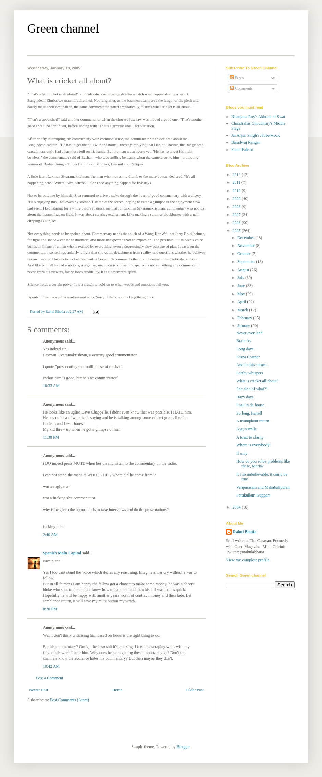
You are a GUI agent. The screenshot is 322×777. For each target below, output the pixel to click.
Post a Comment (49, 678)
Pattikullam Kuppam (253, 495)
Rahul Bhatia (244, 531)
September (246, 261)
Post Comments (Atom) (69, 699)
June (241, 285)
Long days (244, 349)
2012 (237, 174)
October (244, 253)
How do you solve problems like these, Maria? (263, 463)
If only (241, 453)
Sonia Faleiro (242, 149)
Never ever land (249, 333)
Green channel (63, 28)
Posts (237, 77)
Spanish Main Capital (62, 553)
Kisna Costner (248, 357)
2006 (237, 222)
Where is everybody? (253, 445)
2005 (237, 230)
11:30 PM (51, 437)
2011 (237, 182)
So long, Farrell (249, 413)
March (243, 310)
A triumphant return (252, 421)
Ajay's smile (246, 429)
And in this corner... (252, 364)
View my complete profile (247, 560)
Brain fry (243, 340)
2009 (237, 198)
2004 (237, 507)
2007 (237, 214)
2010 (237, 190)
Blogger (183, 746)
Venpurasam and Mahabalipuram (263, 487)
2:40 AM (50, 534)
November (246, 245)
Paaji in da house (250, 405)
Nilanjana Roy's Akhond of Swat (258, 116)
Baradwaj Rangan (246, 142)
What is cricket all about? (257, 381)
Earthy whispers (249, 373)
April (242, 301)
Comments (241, 88)
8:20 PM (50, 609)
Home (117, 690)
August (243, 269)
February (245, 317)
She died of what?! (251, 388)
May (241, 293)
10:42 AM (51, 666)
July (241, 277)
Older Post (195, 690)
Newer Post (38, 690)
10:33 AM (51, 385)
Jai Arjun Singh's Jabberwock (255, 135)
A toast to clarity (250, 437)
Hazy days (244, 397)
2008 (237, 206)
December (246, 237)
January (244, 325)
